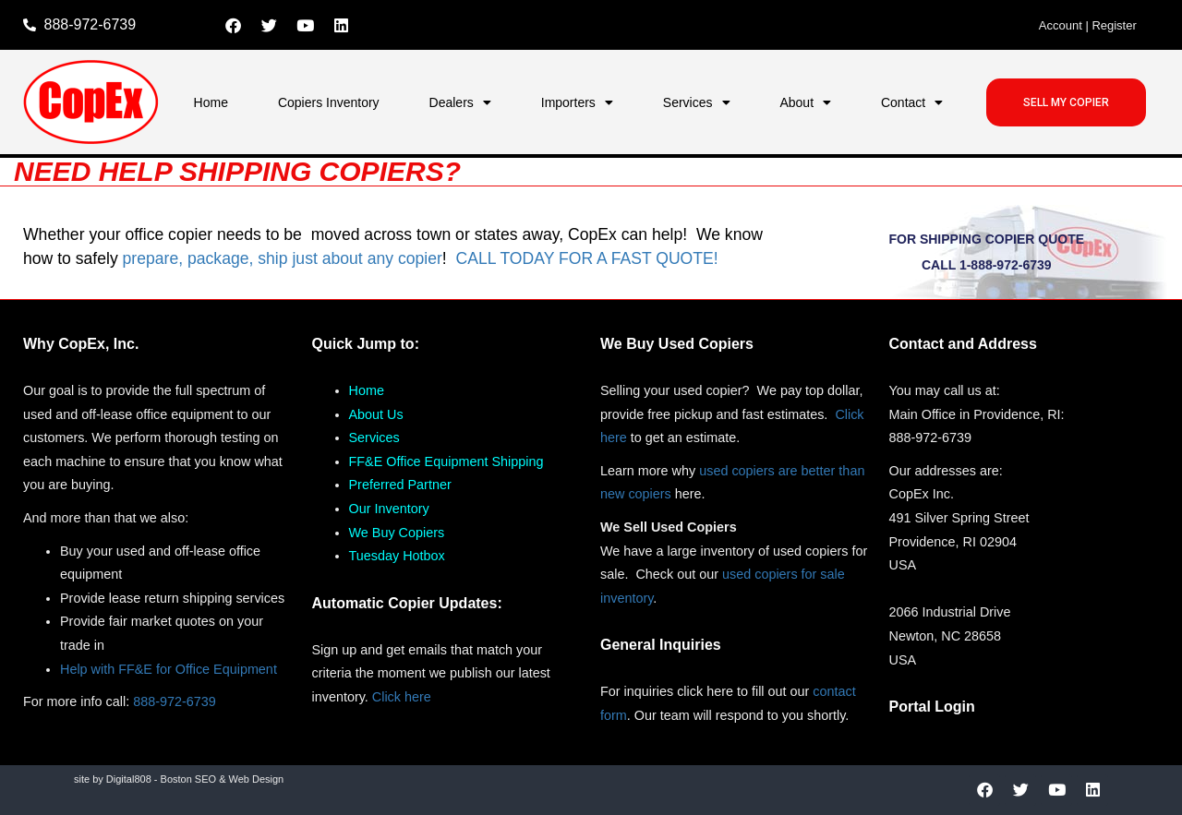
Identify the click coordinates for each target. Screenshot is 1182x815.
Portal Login (932, 706)
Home (211, 102)
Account (1060, 25)
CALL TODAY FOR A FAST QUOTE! (586, 258)
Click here (401, 696)
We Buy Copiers (397, 532)
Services (696, 102)
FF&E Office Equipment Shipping (446, 461)
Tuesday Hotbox (397, 555)
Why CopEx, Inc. (81, 344)
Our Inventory (389, 508)
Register (1114, 25)
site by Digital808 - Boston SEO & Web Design (178, 779)
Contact (912, 102)
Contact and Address (963, 344)
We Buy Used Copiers (677, 344)
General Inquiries (660, 645)
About (805, 102)
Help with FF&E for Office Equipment (168, 669)
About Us (376, 414)
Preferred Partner (400, 484)
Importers (577, 102)
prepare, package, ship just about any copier (282, 258)
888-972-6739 (174, 701)
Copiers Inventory (329, 102)
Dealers (460, 102)
